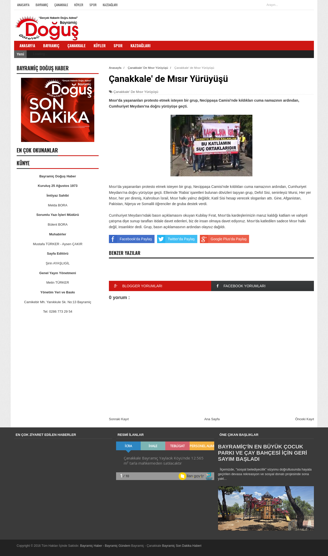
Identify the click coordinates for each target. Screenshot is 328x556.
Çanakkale (61, 5)
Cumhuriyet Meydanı (125, 215)
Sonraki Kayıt (119, 419)
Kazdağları (110, 5)
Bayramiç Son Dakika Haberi (181, 546)
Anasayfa (23, 5)
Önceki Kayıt (304, 419)
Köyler (78, 5)
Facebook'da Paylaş (130, 239)
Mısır (113, 187)
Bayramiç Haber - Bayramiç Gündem (105, 546)
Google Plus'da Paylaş (223, 239)
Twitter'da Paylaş (176, 239)
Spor (93, 5)
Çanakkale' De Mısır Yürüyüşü (136, 92)
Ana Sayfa (212, 419)
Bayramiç (42, 5)
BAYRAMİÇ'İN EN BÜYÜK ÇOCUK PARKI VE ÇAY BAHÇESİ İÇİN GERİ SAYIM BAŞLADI (262, 453)
